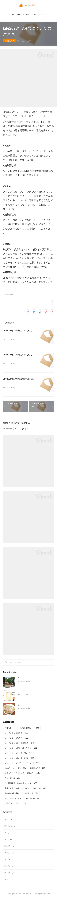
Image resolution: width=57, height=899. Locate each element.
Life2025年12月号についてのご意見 (20, 330)
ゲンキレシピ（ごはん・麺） (18, 754)
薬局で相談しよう (29, 728)
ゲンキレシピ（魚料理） (16, 739)
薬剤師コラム (37, 769)
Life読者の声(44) (8, 294)
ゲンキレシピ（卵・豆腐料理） (19, 743)
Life (18, 14)
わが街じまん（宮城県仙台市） (30, 678)
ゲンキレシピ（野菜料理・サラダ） (21, 749)
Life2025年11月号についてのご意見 (20, 355)
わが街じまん (30, 794)
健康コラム (11, 774)
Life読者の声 (9, 41)
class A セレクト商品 (15, 769)
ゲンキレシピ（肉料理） (16, 733)
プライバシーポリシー (15, 804)
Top (12, 14)
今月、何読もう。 (30, 774)
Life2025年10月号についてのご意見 (20, 379)
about (43, 14)
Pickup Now (39, 789)
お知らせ (10, 728)
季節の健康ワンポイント (16, 789)
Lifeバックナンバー (30, 14)
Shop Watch (12, 794)
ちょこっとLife (13, 799)
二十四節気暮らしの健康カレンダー (21, 784)
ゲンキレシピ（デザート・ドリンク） (22, 764)
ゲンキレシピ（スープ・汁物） (19, 759)
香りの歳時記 (12, 779)
